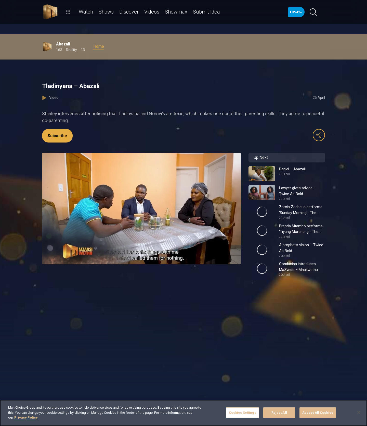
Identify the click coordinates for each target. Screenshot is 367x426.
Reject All (279, 413)
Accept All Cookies (317, 413)
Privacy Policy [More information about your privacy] (26, 417)
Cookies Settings (242, 413)
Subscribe (57, 135)
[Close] (358, 412)
